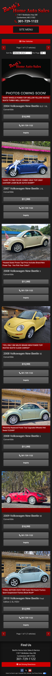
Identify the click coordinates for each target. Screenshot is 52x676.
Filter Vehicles (26, 41)
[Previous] (4, 48)
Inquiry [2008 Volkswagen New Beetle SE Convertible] (26, 380)
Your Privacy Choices (39, 673)
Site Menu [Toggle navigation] (26, 29)
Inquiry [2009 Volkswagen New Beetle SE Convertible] (26, 542)
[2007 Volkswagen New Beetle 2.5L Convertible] (26, 159)
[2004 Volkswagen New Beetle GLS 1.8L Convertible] (26, 77)
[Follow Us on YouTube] (30, 670)
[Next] (48, 48)
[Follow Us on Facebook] (22, 670)
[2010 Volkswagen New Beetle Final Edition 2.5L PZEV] (26, 569)
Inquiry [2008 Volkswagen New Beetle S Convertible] (26, 298)
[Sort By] (22, 53)
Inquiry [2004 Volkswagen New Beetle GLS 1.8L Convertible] (26, 133)
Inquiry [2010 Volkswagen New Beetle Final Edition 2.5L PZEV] (26, 625)
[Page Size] (43, 53)
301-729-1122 (28, 21)
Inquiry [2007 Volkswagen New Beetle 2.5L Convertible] (26, 215)
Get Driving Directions (26, 664)
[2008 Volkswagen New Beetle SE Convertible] (26, 324)
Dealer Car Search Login (12, 673)
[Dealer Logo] (26, 7)
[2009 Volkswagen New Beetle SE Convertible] (26, 489)
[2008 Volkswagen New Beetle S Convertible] (26, 242)
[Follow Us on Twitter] (26, 670)
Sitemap (29, 673)
